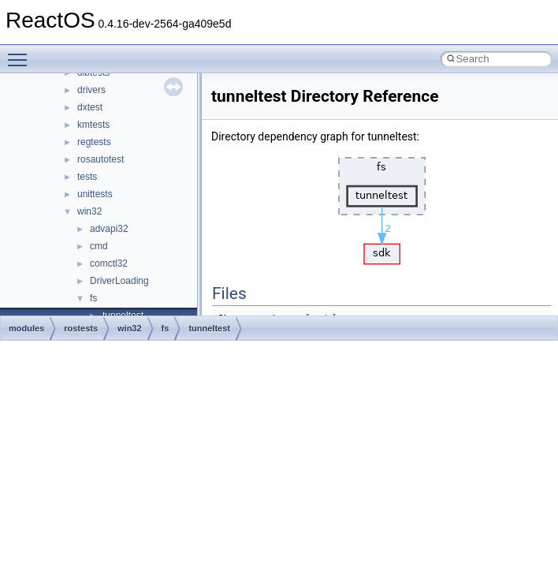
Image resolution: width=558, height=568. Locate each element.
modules (26, 328)
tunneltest (209, 328)
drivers (91, 89)
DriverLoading (119, 280)
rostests (81, 328)
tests (87, 176)
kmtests (93, 124)
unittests (95, 194)
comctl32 (109, 263)
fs (93, 298)
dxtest (89, 107)
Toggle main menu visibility (21, 53)
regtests (94, 142)
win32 (89, 211)
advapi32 (109, 228)
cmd (99, 246)
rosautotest (100, 159)
